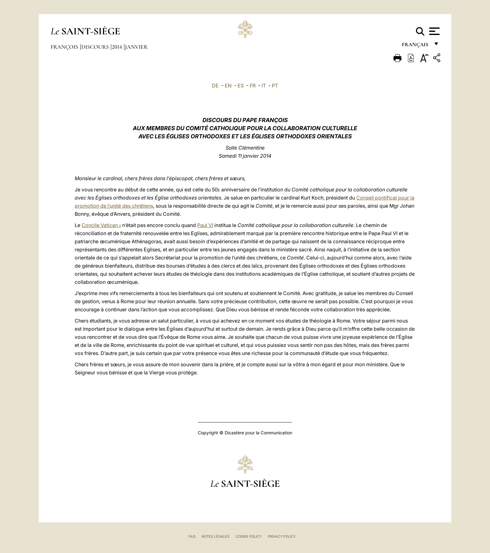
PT (275, 85)
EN (228, 85)
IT (264, 85)
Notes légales (215, 536)
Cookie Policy (249, 536)
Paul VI (205, 225)
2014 (117, 46)
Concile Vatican (101, 225)
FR (253, 85)
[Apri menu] (434, 31)
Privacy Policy (282, 536)
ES (241, 85)
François (65, 46)
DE (215, 85)
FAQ (191, 536)
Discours (95, 46)
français (415, 46)
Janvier (136, 46)
